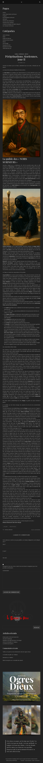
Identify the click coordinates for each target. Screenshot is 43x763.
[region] (21, 687)
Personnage (5, 43)
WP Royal (15, 760)
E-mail (4, 551)
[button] (4, 686)
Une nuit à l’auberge (7, 638)
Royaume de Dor (7, 45)
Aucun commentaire (35, 529)
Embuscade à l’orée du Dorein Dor (11, 637)
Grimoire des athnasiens (8, 20)
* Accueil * (22, 760)
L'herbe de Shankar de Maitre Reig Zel (11, 24)
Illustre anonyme (6, 660)
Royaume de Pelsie (7, 46)
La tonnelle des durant (17, 660)
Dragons (5, 15)
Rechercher (36, 627)
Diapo (4, 36)
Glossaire (5, 19)
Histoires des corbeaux (8, 22)
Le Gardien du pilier (7, 654)
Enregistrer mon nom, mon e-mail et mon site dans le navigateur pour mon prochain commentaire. (20, 567)
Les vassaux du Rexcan (8, 25)
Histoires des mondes (8, 40)
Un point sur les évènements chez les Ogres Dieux (19, 651)
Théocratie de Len (7, 48)
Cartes (4, 12)
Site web (5, 557)
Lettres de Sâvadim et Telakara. (10, 642)
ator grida (5, 526)
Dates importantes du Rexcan (10, 14)
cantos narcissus (12, 526)
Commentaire (6, 570)
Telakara (16, 654)
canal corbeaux (6, 35)
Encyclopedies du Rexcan (8, 17)
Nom (4, 544)
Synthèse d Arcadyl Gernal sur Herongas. (12, 640)
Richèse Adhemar (9, 529)
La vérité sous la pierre (8, 643)
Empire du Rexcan (7, 38)
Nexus (4, 41)
